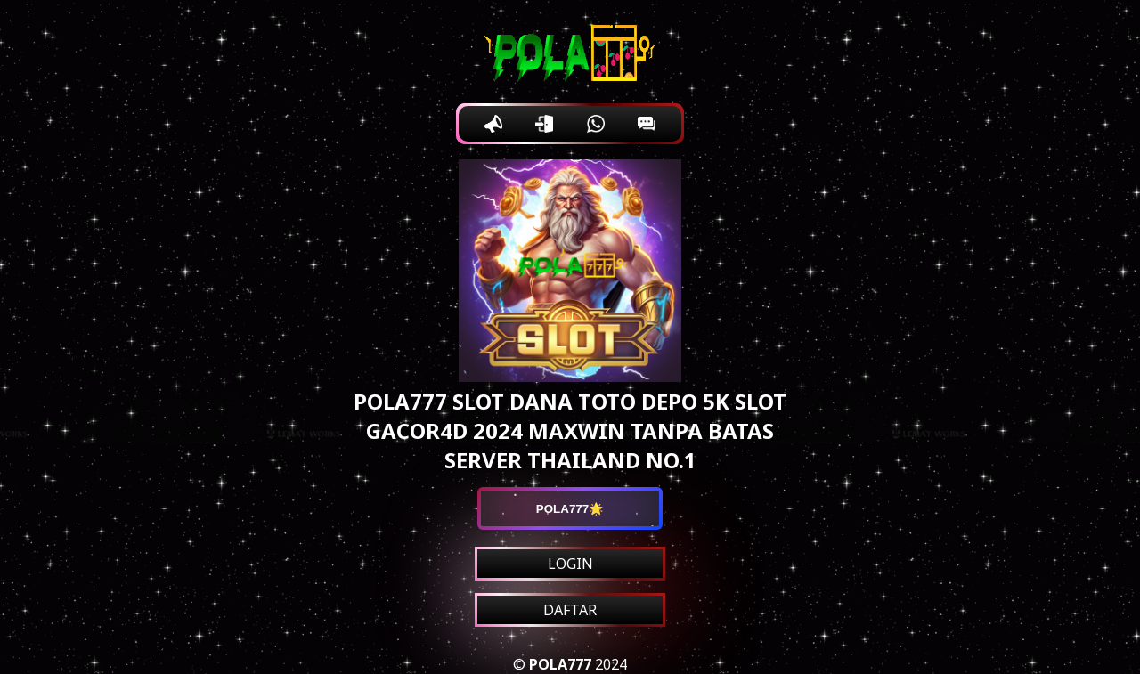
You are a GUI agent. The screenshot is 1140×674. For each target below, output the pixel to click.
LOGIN (570, 563)
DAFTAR (570, 610)
